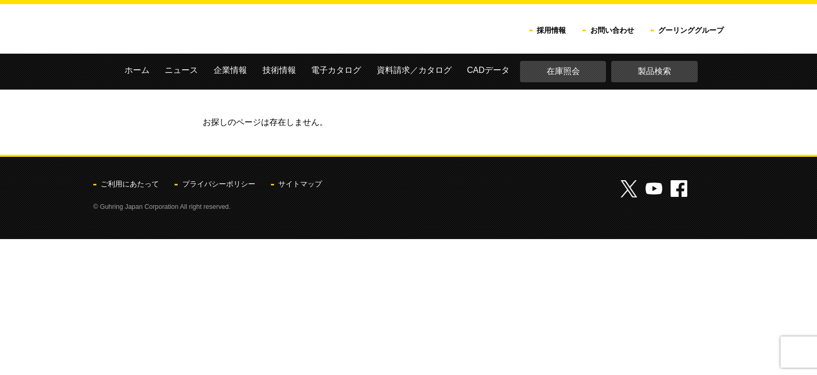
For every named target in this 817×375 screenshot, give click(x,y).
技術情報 (279, 70)
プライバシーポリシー (218, 184)
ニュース (181, 70)
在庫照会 (563, 71)
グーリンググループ (691, 30)
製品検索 (654, 71)
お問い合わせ (612, 30)
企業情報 (230, 70)
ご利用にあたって (130, 184)
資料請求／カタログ (414, 70)
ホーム (137, 70)
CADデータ (488, 70)
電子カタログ (336, 70)
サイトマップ (300, 184)
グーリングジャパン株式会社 (198, 30)
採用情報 (551, 30)
